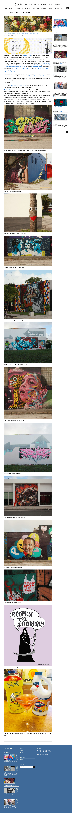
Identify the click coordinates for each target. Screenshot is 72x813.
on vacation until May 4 (46, 63)
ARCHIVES (51, 8)
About (21, 750)
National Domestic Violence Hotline (18, 85)
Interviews (22, 752)
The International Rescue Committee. (37, 75)
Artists (13, 35)
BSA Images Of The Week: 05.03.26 (58, 58)
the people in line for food (36, 66)
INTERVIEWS (17, 8)
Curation (21, 759)
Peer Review (22, 757)
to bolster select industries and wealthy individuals (29, 65)
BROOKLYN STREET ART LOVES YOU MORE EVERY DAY (36, 4)
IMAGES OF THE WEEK (26, 8)
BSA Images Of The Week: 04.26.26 (58, 106)
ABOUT (10, 8)
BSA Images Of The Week (19, 35)
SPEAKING (57, 8)
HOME (5, 8)
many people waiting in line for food (17, 66)
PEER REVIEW (36, 8)
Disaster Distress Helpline (16, 84)
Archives (22, 761)
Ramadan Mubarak (27, 55)
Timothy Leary (32, 59)
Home (21, 748)
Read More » (64, 32)
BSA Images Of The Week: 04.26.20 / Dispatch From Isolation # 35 (21, 34)
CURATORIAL (43, 8)
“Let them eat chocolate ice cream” (22, 68)
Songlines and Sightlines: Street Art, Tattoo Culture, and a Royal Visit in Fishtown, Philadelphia (60, 122)
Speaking (22, 764)
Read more (6, 738)
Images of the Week (24, 755)
